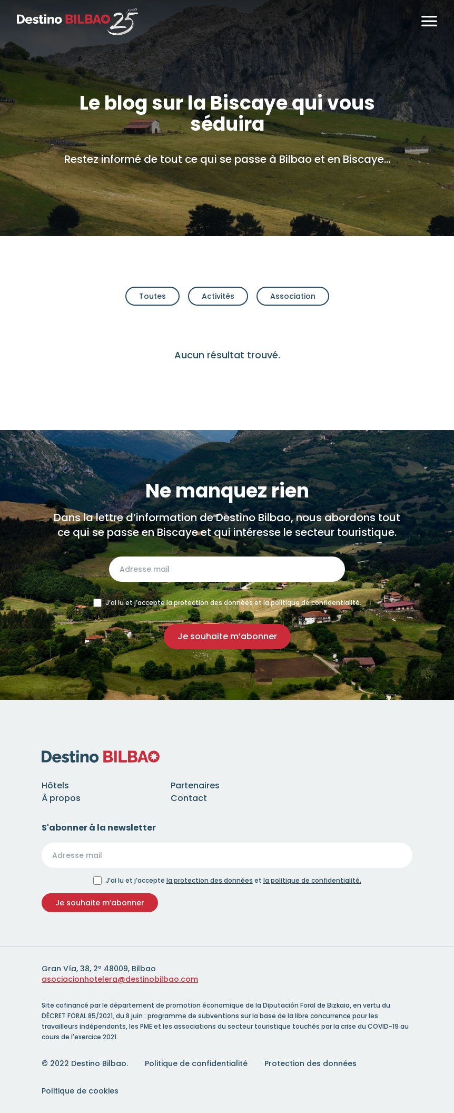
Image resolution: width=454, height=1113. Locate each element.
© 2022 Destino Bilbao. (85, 1063)
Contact (189, 798)
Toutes (152, 296)
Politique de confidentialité (196, 1063)
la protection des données (209, 880)
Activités (218, 296)
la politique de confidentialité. (312, 880)
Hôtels (55, 785)
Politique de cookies (80, 1091)
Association (292, 296)
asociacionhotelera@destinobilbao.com (120, 979)
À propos (61, 798)
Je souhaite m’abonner (227, 636)
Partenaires (195, 785)
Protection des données (310, 1063)
